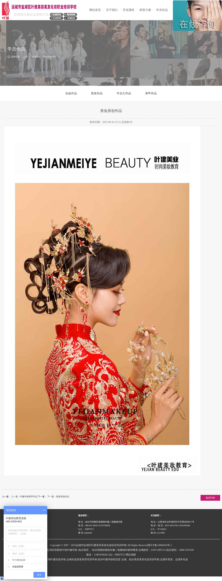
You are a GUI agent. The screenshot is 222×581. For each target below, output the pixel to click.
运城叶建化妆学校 (55, 559)
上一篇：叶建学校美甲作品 (24, 496)
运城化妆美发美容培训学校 (82, 559)
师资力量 (145, 9)
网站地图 (131, 554)
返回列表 (210, 497)
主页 (25, 56)
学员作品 (162, 9)
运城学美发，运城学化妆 (174, 559)
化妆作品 (71, 93)
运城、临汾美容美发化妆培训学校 (140, 559)
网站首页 (95, 9)
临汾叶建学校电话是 (109, 559)
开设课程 (128, 9)
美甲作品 (151, 93)
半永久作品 (124, 93)
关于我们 (112, 9)
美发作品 (97, 93)
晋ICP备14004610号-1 (160, 545)
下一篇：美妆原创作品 (58, 496)
